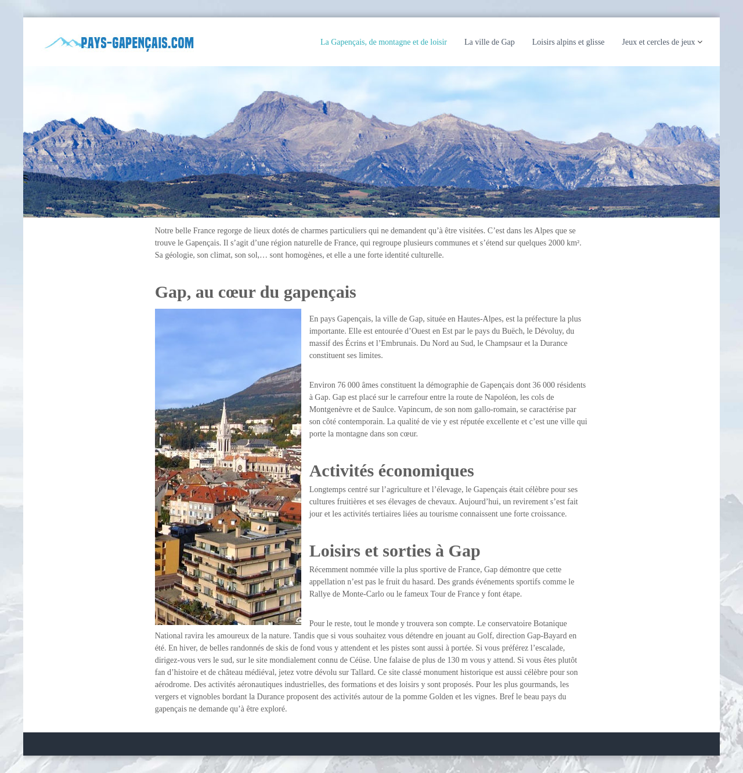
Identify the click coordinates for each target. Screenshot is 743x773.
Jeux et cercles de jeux (658, 42)
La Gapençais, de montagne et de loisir (383, 42)
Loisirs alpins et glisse (568, 42)
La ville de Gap (489, 42)
